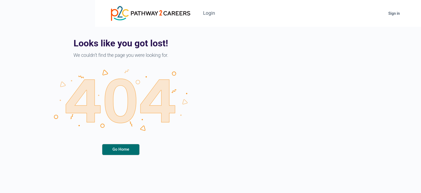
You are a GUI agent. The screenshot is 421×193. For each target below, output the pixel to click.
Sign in (396, 13)
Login (211, 13)
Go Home (120, 149)
